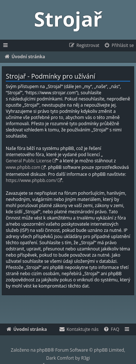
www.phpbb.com (23, 167)
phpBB (43, 350)
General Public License (28, 161)
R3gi (85, 358)
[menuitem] (119, 45)
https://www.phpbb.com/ (31, 180)
